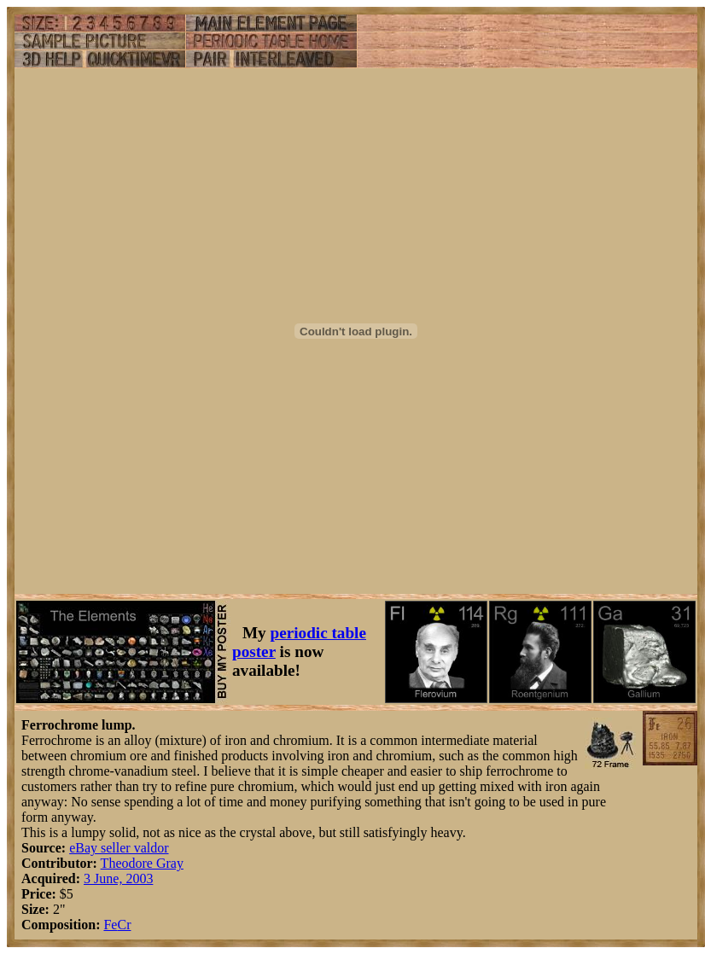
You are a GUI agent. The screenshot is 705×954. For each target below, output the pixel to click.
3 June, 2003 (118, 878)
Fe (110, 924)
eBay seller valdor (118, 848)
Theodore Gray (142, 863)
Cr (124, 924)
